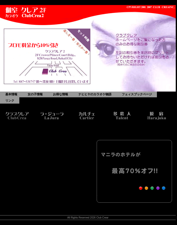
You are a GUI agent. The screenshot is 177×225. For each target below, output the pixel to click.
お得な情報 (60, 94)
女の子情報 (35, 94)
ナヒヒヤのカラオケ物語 (94, 94)
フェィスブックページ (137, 94)
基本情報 (11, 94)
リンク (9, 100)
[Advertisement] (50, 167)
